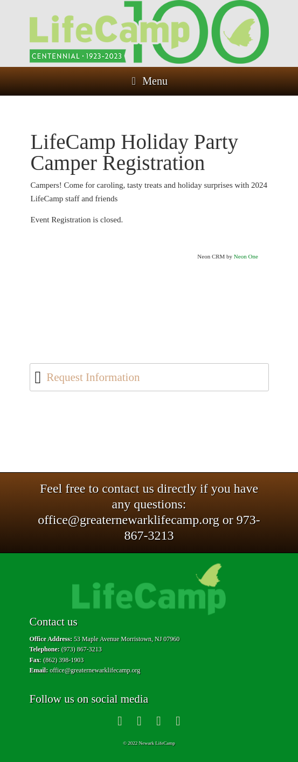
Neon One (246, 256)
